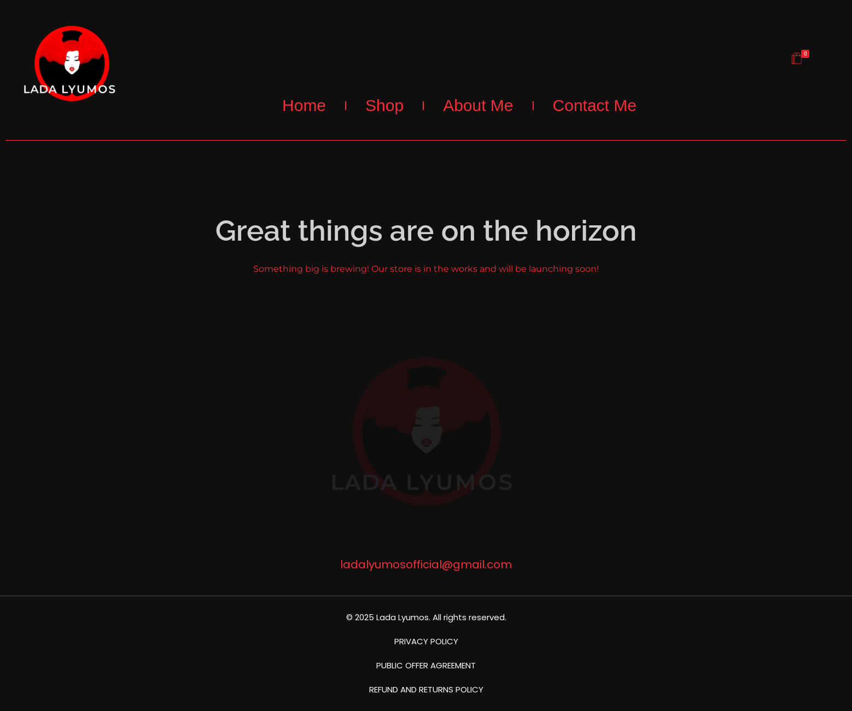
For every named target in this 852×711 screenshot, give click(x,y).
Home (304, 105)
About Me (478, 105)
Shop (384, 105)
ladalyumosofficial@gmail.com (426, 564)
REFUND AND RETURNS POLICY (426, 689)
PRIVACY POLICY (426, 641)
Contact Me (595, 105)
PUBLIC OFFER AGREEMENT (426, 665)
